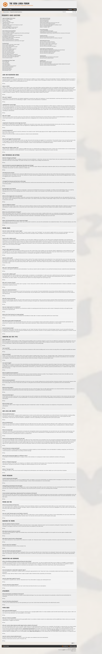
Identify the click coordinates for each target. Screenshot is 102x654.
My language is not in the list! (8, 36)
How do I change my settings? (8, 32)
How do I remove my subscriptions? (47, 53)
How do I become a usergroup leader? (47, 23)
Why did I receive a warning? (8, 53)
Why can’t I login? (5, 23)
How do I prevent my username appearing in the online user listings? (15, 33)
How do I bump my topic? (7, 57)
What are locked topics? (7, 69)
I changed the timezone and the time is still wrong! (12, 35)
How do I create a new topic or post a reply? (11, 44)
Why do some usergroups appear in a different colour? (51, 24)
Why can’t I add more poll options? (9, 48)
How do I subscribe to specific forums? (47, 52)
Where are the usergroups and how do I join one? (49, 22)
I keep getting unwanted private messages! (48, 32)
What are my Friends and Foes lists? (47, 36)
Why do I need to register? (7, 19)
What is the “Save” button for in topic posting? (11, 55)
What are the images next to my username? (11, 37)
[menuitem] (9, 9)
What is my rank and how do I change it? (10, 39)
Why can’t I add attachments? (8, 52)
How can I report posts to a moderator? (10, 54)
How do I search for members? (46, 45)
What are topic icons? (6, 70)
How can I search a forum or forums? (47, 41)
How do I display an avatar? (8, 38)
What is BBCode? (5, 61)
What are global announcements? (9, 65)
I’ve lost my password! (6, 26)
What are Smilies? (6, 63)
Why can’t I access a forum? (8, 51)
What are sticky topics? (7, 68)
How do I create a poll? (6, 47)
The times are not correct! (7, 34)
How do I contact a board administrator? (48, 65)
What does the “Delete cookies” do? (9, 28)
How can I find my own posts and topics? (48, 46)
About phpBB (20, 613)
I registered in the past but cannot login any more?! (12, 24)
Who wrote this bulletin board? (46, 61)
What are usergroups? (44, 21)
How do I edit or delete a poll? (8, 50)
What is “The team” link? (45, 27)
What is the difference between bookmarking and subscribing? (52, 49)
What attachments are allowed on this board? (49, 56)
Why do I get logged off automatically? (10, 27)
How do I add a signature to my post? (9, 46)
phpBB (63, 191)
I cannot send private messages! (46, 30)
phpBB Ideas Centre (60, 619)
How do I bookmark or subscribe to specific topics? (50, 51)
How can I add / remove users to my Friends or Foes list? (51, 37)
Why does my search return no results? (47, 42)
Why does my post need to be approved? (10, 56)
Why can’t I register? (6, 21)
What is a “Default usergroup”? (46, 26)
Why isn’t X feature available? (46, 62)
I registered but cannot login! (8, 22)
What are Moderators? (44, 20)
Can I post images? (6, 64)
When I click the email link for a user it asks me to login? (13, 40)
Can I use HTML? (5, 62)
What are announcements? (7, 67)
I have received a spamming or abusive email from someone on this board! (55, 33)
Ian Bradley (74, 648)
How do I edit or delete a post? (8, 45)
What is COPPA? (5, 20)
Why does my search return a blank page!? (48, 43)
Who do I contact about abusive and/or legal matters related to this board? (55, 64)
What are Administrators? (45, 19)
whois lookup (19, 627)
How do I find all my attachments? (47, 58)
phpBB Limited (39, 611)
